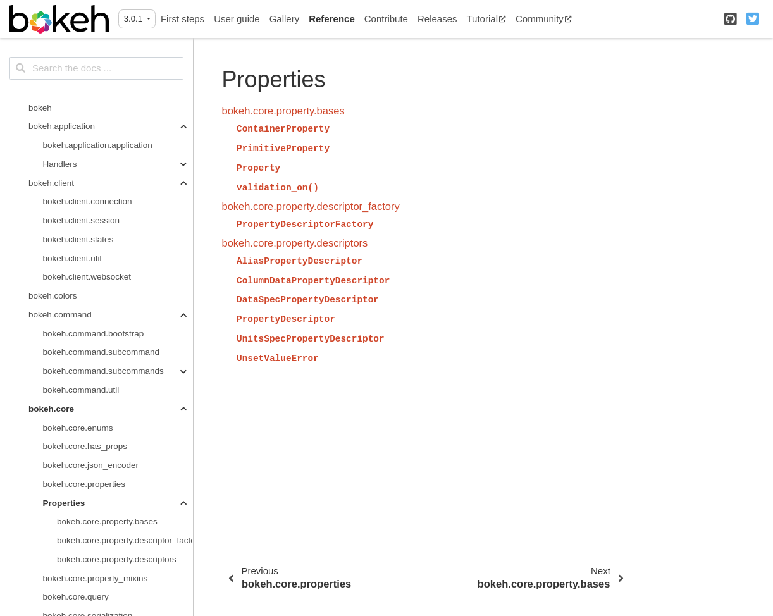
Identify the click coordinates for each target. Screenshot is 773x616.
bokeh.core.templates (84, 283)
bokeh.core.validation (83, 302)
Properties (64, 152)
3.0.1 (134, 18)
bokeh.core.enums (78, 77)
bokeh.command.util (81, 39)
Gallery (284, 18)
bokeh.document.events (88, 359)
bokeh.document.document (94, 340)
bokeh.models (55, 509)
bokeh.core (51, 58)
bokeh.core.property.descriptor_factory (125, 189)
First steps (182, 18)
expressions (66, 584)
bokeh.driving (53, 397)
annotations (65, 528)
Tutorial (486, 18)
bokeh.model (52, 490)
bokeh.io (44, 453)
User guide (237, 18)
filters (53, 603)
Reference (332, 18)
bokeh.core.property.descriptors (116, 208)
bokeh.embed (54, 415)
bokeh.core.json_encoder (91, 114)
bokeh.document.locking (89, 378)
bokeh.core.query (76, 245)
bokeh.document (60, 321)
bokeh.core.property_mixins (95, 227)
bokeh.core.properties (84, 133)
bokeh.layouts (54, 472)
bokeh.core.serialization (88, 264)
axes (52, 547)
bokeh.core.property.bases (107, 170)
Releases (437, 18)
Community (544, 18)
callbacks (60, 565)
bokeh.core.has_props (85, 95)
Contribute (386, 18)
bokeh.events (53, 434)
